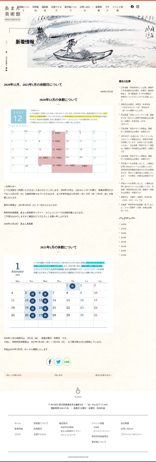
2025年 (123, 229)
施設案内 (63, 423)
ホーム (6, 41)
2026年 (123, 224)
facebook (50, 362)
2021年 (123, 246)
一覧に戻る (58, 375)
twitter (58, 362)
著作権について (99, 442)
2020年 (123, 251)
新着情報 (19, 429)
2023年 (123, 238)
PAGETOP (78, 397)
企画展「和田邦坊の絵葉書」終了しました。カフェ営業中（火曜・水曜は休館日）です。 (137, 208)
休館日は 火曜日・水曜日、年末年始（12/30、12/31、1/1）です (136, 198)
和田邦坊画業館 (67, 427)
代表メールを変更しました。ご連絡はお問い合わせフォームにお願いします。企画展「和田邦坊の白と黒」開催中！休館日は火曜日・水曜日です (137, 188)
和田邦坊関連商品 (100, 436)
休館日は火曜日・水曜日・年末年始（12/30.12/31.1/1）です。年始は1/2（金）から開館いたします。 (135, 107)
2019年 (123, 255)
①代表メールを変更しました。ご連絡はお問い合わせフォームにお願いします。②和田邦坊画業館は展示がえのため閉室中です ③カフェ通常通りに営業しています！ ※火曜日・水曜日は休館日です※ (137, 171)
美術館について (41, 423)
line (67, 362)
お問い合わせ (127, 429)
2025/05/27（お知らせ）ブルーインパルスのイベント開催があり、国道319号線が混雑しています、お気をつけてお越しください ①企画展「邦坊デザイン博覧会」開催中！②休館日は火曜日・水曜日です (137, 144)
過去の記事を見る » (103, 375)
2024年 (123, 233)
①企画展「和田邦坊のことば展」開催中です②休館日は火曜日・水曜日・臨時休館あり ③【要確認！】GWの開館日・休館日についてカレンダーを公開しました (137, 94)
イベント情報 (98, 423)
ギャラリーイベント (101, 431)
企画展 (96, 427)
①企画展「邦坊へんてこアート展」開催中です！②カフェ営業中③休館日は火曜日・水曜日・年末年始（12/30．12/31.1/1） (137, 119)
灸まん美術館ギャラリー (71, 431)
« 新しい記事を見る (13, 375)
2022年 (123, 242)
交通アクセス (40, 434)
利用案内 (38, 429)
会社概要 (125, 423)
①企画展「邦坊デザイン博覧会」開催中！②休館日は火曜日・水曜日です (136, 130)
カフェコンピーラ (68, 435)
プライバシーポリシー (131, 434)
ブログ (18, 434)
